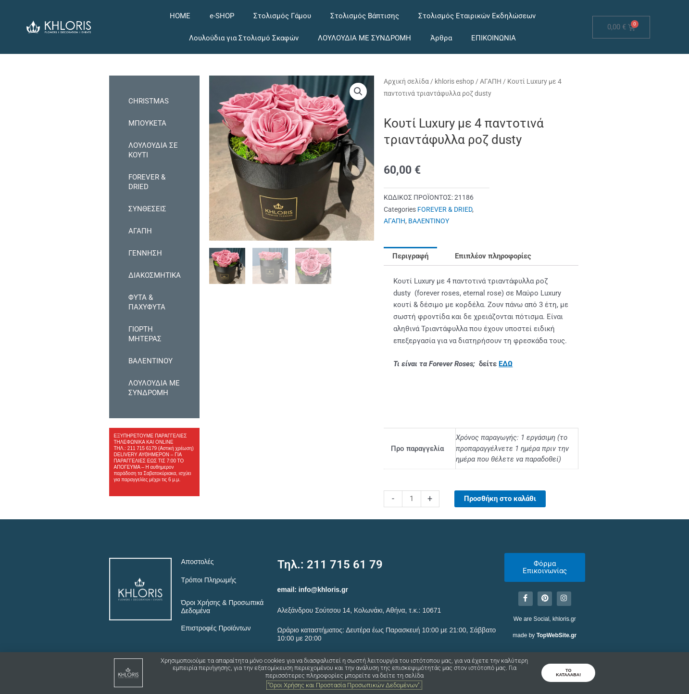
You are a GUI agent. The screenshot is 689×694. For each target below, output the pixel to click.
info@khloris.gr (323, 589)
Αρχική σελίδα (406, 81)
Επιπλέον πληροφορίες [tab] (493, 256)
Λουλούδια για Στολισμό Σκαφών (244, 38)
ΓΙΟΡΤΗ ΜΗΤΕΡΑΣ (145, 334)
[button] (358, 91)
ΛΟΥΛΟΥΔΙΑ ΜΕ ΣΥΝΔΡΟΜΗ (364, 38)
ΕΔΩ (506, 364)
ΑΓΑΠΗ (140, 231)
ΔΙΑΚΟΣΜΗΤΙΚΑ (154, 275)
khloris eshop (454, 81)
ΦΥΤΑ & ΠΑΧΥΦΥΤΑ (146, 302)
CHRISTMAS (148, 101)
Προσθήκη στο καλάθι (500, 498)
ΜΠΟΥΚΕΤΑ (147, 123)
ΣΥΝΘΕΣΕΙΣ (147, 209)
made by (544, 635)
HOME (180, 16)
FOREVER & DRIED (146, 182)
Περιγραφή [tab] (410, 256)
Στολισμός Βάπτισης (364, 16)
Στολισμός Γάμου (282, 16)
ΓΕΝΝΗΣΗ (145, 253)
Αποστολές (197, 561)
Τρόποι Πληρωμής (209, 580)
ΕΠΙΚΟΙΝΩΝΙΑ (493, 38)
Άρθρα (441, 38)
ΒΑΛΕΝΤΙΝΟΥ (150, 361)
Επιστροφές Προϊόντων (216, 628)
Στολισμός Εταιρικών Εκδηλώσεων (477, 16)
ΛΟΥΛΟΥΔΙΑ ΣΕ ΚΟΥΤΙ (153, 150)
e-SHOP (222, 16)
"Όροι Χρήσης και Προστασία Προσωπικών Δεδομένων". (344, 685)
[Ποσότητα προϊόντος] (411, 498)
